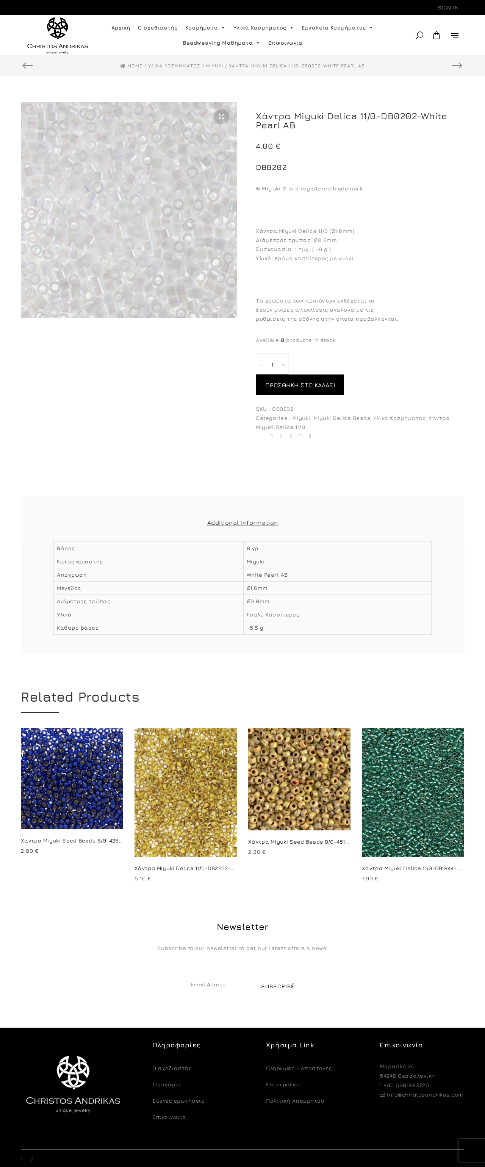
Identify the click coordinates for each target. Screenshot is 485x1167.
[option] (129, 210)
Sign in (448, 7)
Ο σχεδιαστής (158, 27)
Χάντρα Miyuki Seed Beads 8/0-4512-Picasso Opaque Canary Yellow (342, 821)
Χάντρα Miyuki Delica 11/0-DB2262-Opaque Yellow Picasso (214, 847)
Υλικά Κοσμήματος (263, 27)
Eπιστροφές (283, 1063)
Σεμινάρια (166, 1063)
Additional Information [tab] (242, 501)
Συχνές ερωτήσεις (178, 1080)
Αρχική (120, 27)
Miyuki (301, 397)
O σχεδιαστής (172, 1047)
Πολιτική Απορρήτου (295, 1080)
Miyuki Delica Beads (342, 397)
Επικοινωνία (285, 42)
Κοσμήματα (205, 27)
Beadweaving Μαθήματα (222, 42)
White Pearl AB (267, 554)
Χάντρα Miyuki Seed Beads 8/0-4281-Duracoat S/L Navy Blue (105, 819)
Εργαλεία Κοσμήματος (338, 27)
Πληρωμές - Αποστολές (299, 1047)
